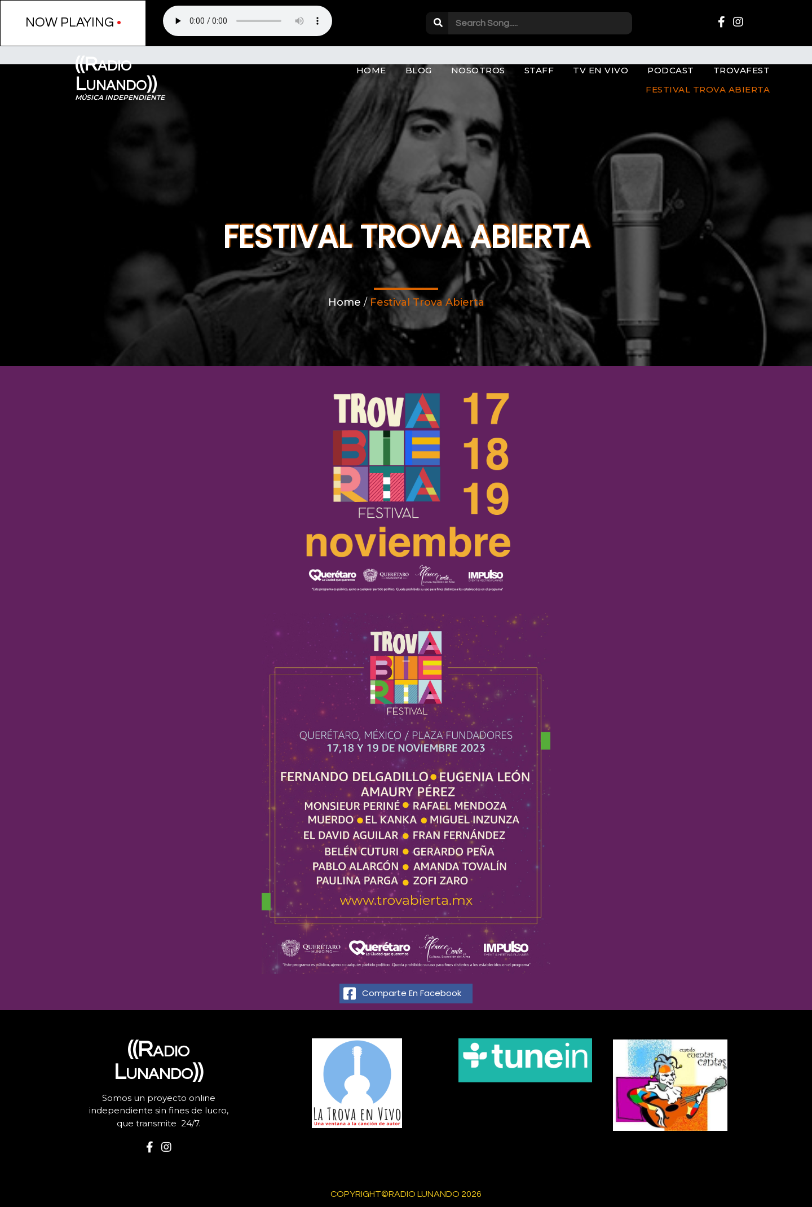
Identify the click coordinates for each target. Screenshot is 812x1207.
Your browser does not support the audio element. (247, 21)
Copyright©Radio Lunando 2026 (406, 1194)
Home (344, 302)
